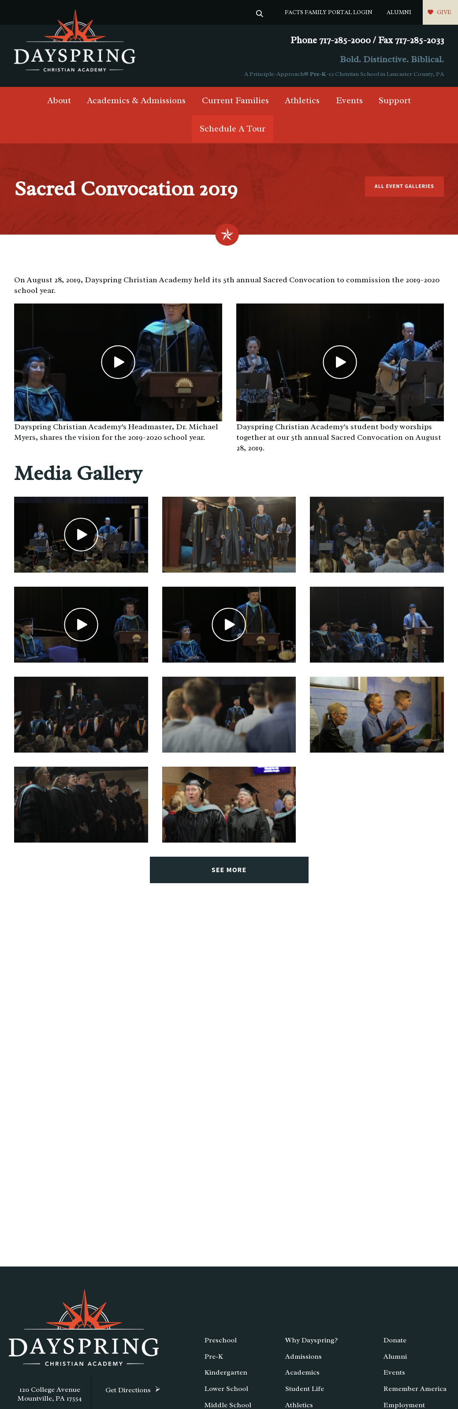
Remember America (415, 1388)
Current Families (235, 100)
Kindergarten (226, 1372)
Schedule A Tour (232, 128)
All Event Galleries (404, 186)
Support (395, 100)
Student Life (304, 1388)
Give (444, 12)
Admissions (303, 1356)
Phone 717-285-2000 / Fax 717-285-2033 (367, 40)
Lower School (226, 1388)
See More (229, 870)
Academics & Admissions (136, 100)
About (59, 100)
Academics (302, 1372)
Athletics (302, 100)
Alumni (399, 12)
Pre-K (318, 74)
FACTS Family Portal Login (328, 12)
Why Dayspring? (311, 1340)
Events (349, 100)
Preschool (221, 1340)
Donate (395, 1340)
